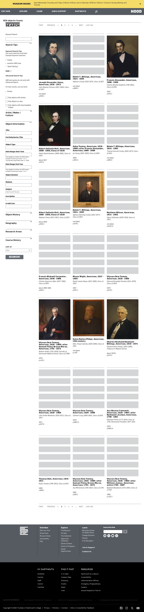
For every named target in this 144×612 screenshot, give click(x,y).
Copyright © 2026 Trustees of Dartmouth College (22, 608)
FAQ (41, 541)
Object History (13, 214)
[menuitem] (46, 579)
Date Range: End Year (14, 164)
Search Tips (12, 45)
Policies (55, 608)
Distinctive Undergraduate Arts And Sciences (75, 600)
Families (41, 587)
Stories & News (66, 544)
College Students (88, 535)
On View (64, 533)
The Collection (66, 536)
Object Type (10, 144)
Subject (9, 189)
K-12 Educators (87, 541)
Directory (64, 580)
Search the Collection (65, 540)
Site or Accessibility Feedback (82, 608)
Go (125, 531)
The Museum (65, 530)
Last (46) (89, 25)
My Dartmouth (46, 569)
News (63, 587)
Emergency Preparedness (90, 584)
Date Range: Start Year (15, 152)
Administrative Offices (90, 580)
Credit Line (10, 203)
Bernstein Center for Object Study (88, 532)
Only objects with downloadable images (19, 106)
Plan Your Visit (45, 530)
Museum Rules (45, 536)
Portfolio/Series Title (14, 137)
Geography (11, 223)
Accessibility (44, 539)
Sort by (9, 247)
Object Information (15, 124)
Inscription (10, 196)
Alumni (40, 584)
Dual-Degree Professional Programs (38, 600)
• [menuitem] (42, 608)
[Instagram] (126, 608)
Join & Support (59, 11)
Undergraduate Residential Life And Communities (118, 600)
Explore (23, 11)
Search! (14, 257)
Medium (9, 182)
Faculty (85, 538)
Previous (51, 25)
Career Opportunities (66, 550)
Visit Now (5, 11)
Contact (65, 608)
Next (81, 25)
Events (63, 584)
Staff (39, 580)
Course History (13, 240)
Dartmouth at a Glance (89, 574)
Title (7, 130)
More (8, 71)
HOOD (136, 11)
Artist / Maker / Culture (13, 114)
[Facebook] (121, 608)
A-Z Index (65, 574)
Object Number (12, 175)
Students (41, 574)
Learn (39, 11)
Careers (84, 587)
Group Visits (44, 533)
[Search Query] (112, 531)
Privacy (47, 608)
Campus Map (66, 577)
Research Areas (14, 231)
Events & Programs (68, 546)
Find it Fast (67, 569)
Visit (63, 590)
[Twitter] (132, 608)
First (41, 25)
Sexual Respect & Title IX (91, 590)
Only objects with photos (17, 98)
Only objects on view (15, 101)
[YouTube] (138, 608)
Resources (87, 569)
